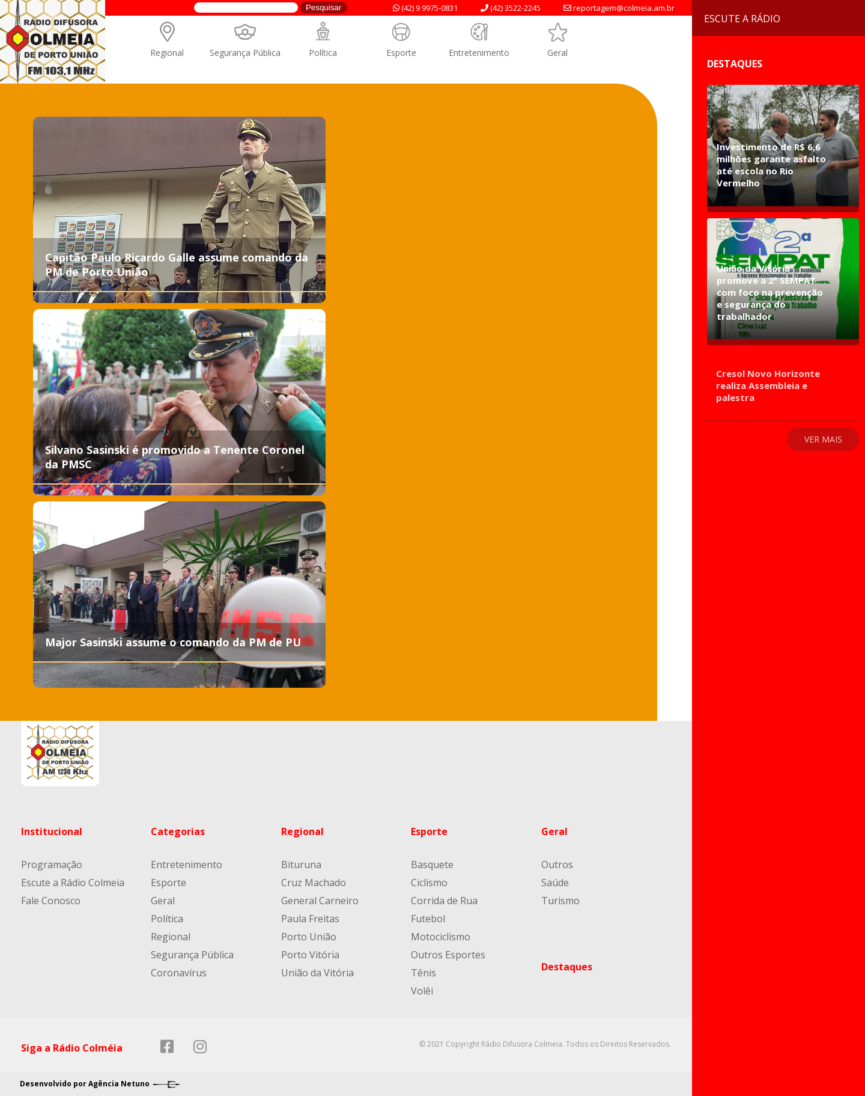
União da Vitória (317, 972)
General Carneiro (320, 900)
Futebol (428, 918)
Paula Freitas (310, 918)
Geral (557, 52)
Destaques (566, 966)
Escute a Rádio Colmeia (72, 882)
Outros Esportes (448, 954)
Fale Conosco (50, 900)
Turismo (560, 900)
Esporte (401, 52)
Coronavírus (179, 972)
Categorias (178, 831)
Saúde (555, 882)
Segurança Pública (245, 52)
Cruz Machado (313, 882)
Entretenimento (479, 52)
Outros (557, 864)
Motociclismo (440, 936)
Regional (167, 52)
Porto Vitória (310, 954)
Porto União (308, 936)
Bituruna (301, 864)
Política (323, 52)
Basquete (432, 864)
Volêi (422, 990)
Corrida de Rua (444, 900)
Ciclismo (429, 882)
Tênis (423, 972)
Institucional (51, 831)
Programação (51, 864)
